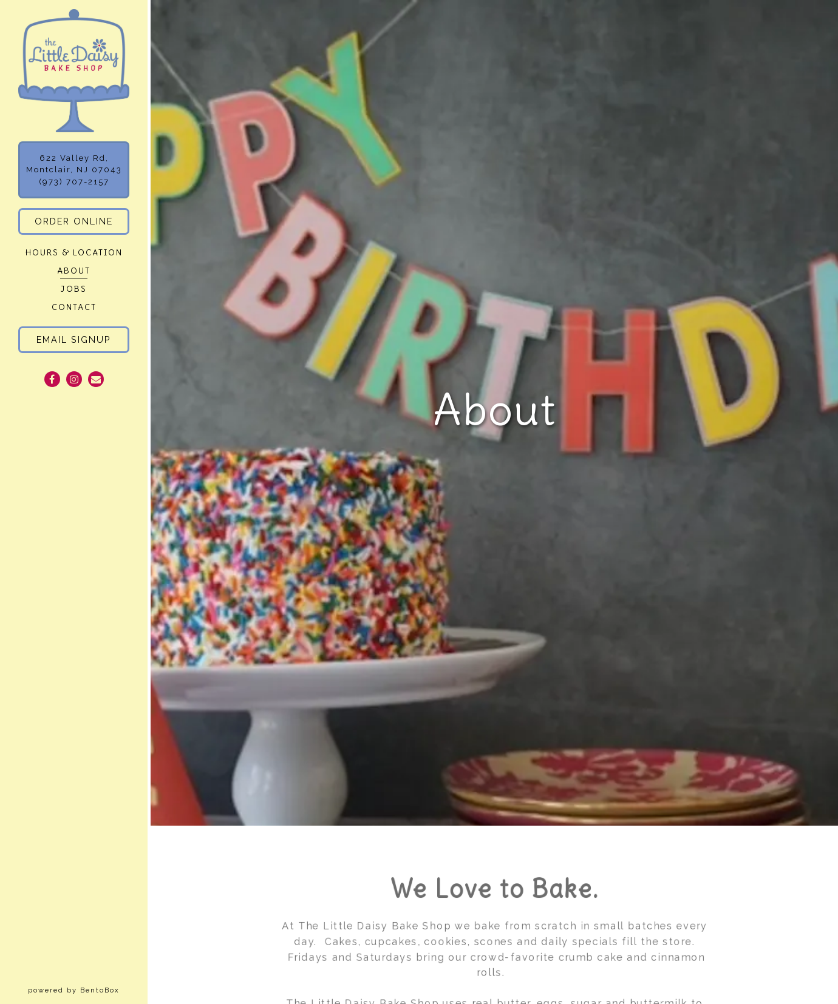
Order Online (74, 221)
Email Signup (73, 339)
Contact (74, 307)
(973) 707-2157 (74, 181)
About (73, 271)
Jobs (74, 289)
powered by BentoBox (88, 989)
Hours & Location (74, 253)
